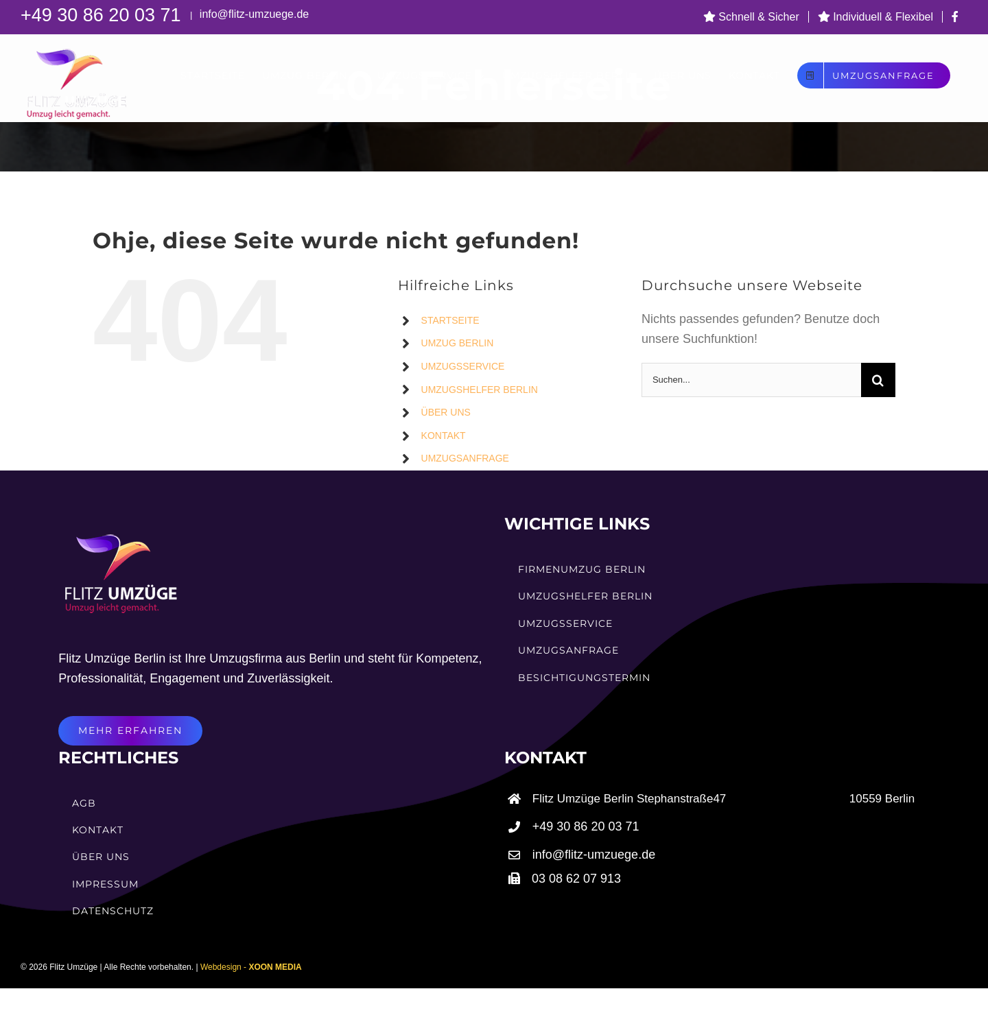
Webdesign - (251, 967)
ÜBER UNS (446, 412)
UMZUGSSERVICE (463, 366)
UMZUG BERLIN (457, 342)
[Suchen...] (751, 380)
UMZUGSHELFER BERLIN (479, 389)
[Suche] (878, 380)
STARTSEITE (450, 320)
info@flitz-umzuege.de (252, 14)
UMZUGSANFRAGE (465, 458)
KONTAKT (443, 435)
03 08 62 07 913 (576, 878)
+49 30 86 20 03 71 (103, 15)
